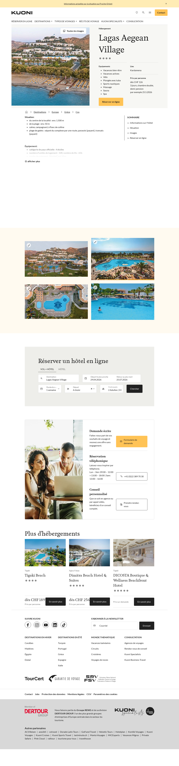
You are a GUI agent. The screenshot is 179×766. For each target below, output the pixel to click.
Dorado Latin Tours (69, 731)
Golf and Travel (88, 731)
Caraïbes (29, 643)
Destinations (40, 112)
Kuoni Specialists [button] (112, 21)
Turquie (61, 643)
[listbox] (53, 389)
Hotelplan (120, 731)
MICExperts (114, 735)
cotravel (53, 731)
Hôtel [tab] (61, 369)
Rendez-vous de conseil (135, 648)
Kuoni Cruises (42, 735)
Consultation (134, 21)
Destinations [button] (43, 21)
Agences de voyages (134, 643)
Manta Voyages (97, 735)
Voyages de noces (99, 659)
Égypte (28, 654)
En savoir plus (55, 601)
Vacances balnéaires (100, 643)
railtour (51, 738)
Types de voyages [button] (65, 21)
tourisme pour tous (67, 738)
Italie (60, 665)
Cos (77, 112)
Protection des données (53, 694)
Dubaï (28, 659)
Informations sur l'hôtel (141, 122)
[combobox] (62, 378)
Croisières (96, 654)
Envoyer (147, 625)
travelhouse (85, 738)
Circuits (95, 648)
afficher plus (34, 161)
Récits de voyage (89, 21)
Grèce (67, 112)
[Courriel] (118, 626)
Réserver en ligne (21, 21)
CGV (89, 694)
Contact (161, 12)
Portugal (62, 648)
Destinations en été (70, 637)
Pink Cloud (39, 738)
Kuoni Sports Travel (61, 735)
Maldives (29, 648)
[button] (143, 13)
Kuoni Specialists (132, 654)
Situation (134, 127)
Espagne (62, 659)
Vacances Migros (131, 735)
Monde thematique (103, 637)
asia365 (42, 731)
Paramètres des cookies (105, 694)
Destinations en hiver (38, 637)
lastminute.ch (80, 735)
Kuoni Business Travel (135, 659)
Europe (55, 112)
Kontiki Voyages (136, 731)
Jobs (37, 694)
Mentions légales (76, 694)
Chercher (134, 388)
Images (133, 132)
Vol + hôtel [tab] (47, 369)
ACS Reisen (30, 731)
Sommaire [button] (133, 117)
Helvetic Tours (106, 731)
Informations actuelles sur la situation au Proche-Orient (88, 4)
